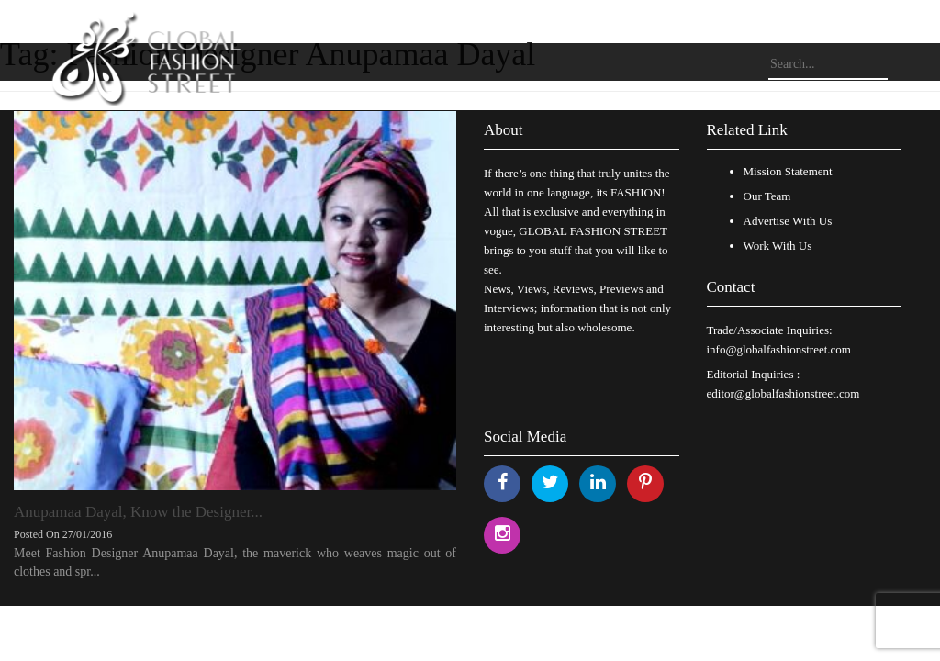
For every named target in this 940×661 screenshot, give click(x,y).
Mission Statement (788, 171)
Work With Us (778, 245)
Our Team (767, 196)
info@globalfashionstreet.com (779, 349)
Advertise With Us (788, 221)
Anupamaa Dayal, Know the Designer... (138, 512)
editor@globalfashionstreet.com (783, 393)
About (503, 130)
